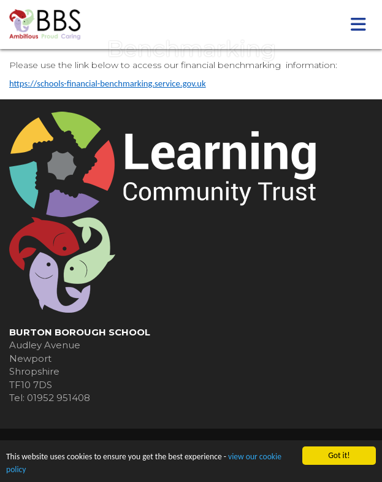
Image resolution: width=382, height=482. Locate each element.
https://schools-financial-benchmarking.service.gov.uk (107, 83)
